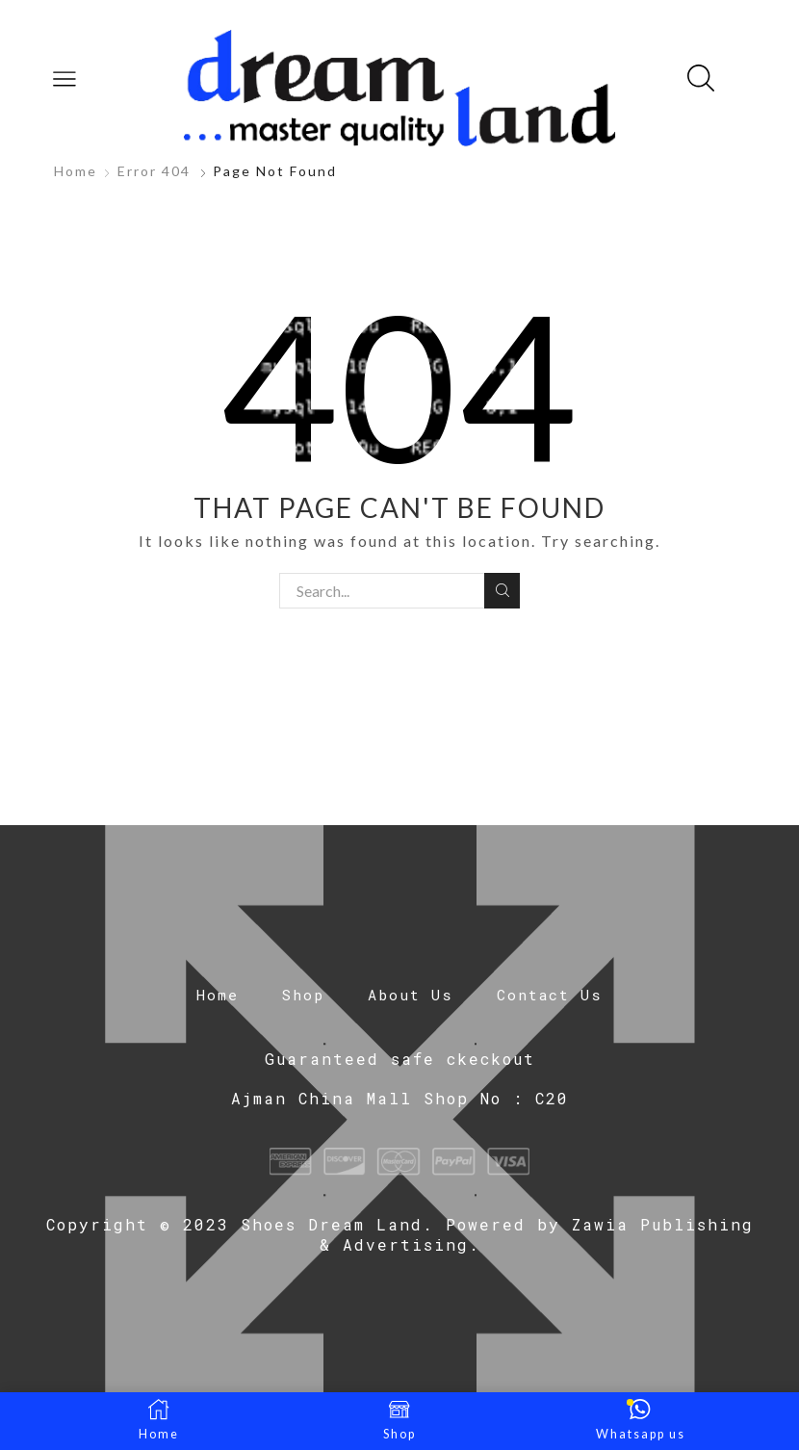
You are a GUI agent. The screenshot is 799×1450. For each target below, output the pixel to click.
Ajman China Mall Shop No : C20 (400, 1098)
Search (502, 590)
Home (75, 171)
